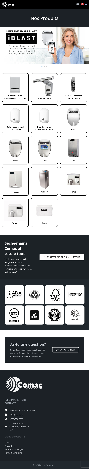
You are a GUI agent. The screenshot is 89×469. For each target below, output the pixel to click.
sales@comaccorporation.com (22, 410)
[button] (77, 4)
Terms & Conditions (13, 453)
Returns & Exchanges (14, 449)
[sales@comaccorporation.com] (7, 410)
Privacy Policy (10, 446)
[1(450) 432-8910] (7, 415)
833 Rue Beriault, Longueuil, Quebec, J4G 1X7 (19, 426)
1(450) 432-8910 (16, 414)
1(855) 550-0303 (16, 419)
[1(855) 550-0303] (7, 419)
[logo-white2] (8, 4)
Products (8, 442)
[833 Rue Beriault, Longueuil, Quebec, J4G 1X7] (7, 427)
